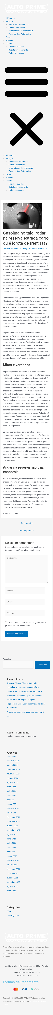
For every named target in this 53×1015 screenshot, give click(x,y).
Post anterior (27, 523)
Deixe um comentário (12, 248)
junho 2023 (11, 843)
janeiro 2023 (12, 865)
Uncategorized (13, 915)
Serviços (9, 21)
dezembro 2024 (13, 769)
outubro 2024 (12, 778)
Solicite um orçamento (18, 50)
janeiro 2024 (12, 813)
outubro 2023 (12, 826)
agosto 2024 (12, 782)
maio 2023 (11, 847)
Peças (8, 37)
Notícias (9, 40)
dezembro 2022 (13, 869)
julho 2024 (11, 787)
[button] (26, 105)
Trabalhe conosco (16, 53)
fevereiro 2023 (13, 860)
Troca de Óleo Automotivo (20, 34)
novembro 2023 (13, 821)
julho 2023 (11, 839)
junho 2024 (11, 791)
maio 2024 (11, 795)
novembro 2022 (13, 873)
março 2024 (12, 804)
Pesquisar (7, 659)
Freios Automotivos (17, 27)
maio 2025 (11, 756)
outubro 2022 (12, 878)
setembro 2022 (13, 882)
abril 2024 (11, 800)
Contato (9, 43)
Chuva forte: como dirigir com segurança (24, 691)
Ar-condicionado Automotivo (21, 31)
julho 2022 (11, 891)
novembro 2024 (13, 774)
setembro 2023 (13, 830)
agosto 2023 (12, 834)
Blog (25, 248)
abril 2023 (11, 852)
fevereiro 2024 (13, 808)
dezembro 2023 (13, 817)
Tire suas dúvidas (16, 46)
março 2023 (12, 856)
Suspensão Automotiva (19, 24)
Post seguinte (26, 530)
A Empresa (10, 18)
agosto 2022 (12, 886)
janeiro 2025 (12, 765)
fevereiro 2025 (13, 761)
